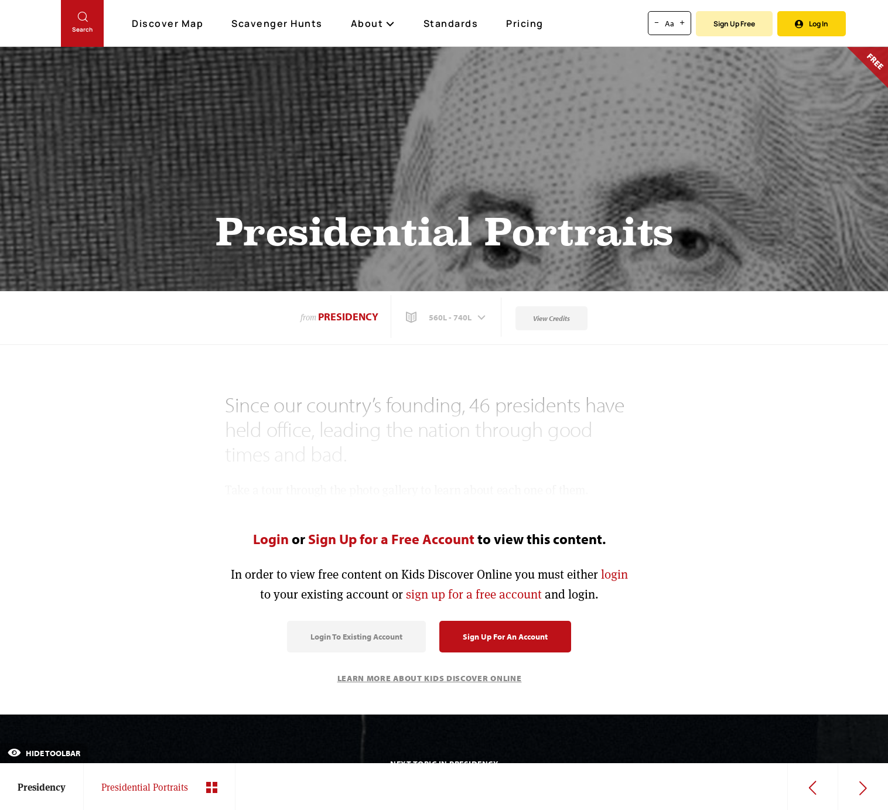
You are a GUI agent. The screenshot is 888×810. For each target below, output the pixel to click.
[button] (447, 317)
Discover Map (169, 23)
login (614, 574)
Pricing (525, 23)
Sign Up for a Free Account (391, 539)
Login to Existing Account (356, 636)
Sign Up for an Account (505, 636)
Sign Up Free (734, 24)
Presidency (348, 316)
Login (271, 539)
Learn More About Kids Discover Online (429, 678)
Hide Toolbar (44, 753)
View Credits (551, 318)
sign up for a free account (474, 594)
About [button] (373, 23)
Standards (451, 23)
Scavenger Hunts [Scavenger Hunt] (277, 24)
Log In (811, 24)
